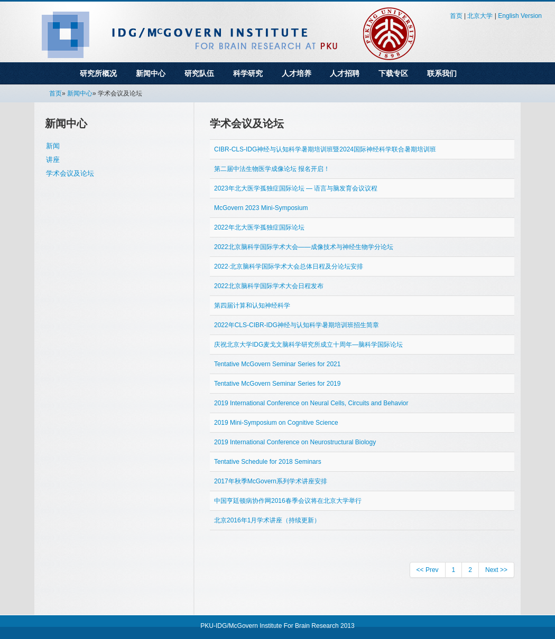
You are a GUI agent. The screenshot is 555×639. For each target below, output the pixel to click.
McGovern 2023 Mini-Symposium (261, 208)
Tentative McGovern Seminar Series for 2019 (277, 383)
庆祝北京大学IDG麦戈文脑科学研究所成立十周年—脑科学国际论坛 (308, 344)
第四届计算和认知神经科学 (252, 305)
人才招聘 (344, 73)
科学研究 (248, 73)
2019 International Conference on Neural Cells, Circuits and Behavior (311, 403)
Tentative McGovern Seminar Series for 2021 (277, 364)
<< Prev (428, 570)
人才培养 (296, 73)
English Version (520, 16)
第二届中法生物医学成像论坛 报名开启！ (272, 169)
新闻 (53, 146)
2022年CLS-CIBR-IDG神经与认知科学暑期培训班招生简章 (296, 325)
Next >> (496, 570)
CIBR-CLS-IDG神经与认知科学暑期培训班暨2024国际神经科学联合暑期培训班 (325, 149)
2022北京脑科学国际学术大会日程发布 (268, 286)
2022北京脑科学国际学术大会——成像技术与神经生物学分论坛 (303, 247)
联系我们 (442, 73)
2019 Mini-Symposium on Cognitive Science (276, 422)
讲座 (53, 160)
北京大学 (480, 16)
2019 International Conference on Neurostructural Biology (295, 442)
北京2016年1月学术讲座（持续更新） (267, 520)
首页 (456, 16)
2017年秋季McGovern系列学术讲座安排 (270, 481)
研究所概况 (98, 73)
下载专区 (393, 73)
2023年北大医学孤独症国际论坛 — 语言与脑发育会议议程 (295, 188)
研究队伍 (199, 73)
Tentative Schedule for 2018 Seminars (267, 461)
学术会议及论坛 (70, 173)
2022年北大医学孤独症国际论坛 (259, 227)
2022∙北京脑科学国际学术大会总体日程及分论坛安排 (288, 266)
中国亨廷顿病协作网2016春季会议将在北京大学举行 (288, 500)
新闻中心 (150, 73)
